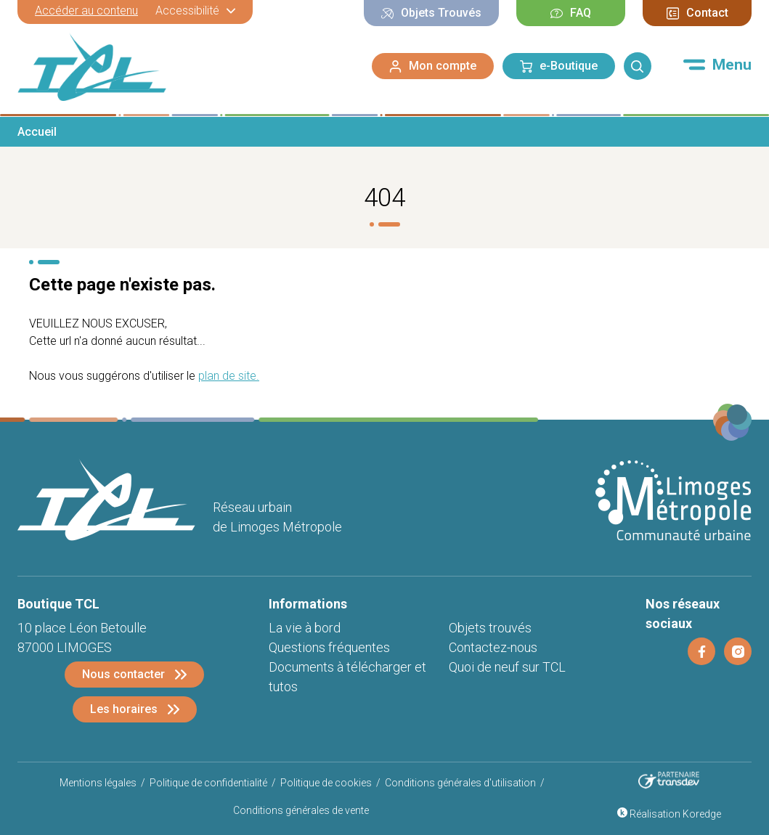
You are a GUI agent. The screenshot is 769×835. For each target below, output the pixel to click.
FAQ (570, 13)
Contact (697, 13)
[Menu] (717, 65)
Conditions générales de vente (301, 810)
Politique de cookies (326, 783)
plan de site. (228, 376)
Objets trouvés (490, 627)
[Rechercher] (637, 66)
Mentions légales (98, 783)
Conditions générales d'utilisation (460, 783)
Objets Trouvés (431, 13)
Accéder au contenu (86, 10)
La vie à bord (305, 627)
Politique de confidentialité (208, 783)
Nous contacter (123, 674)
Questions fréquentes (329, 647)
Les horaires (124, 709)
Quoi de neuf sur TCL (507, 667)
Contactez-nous (493, 647)
